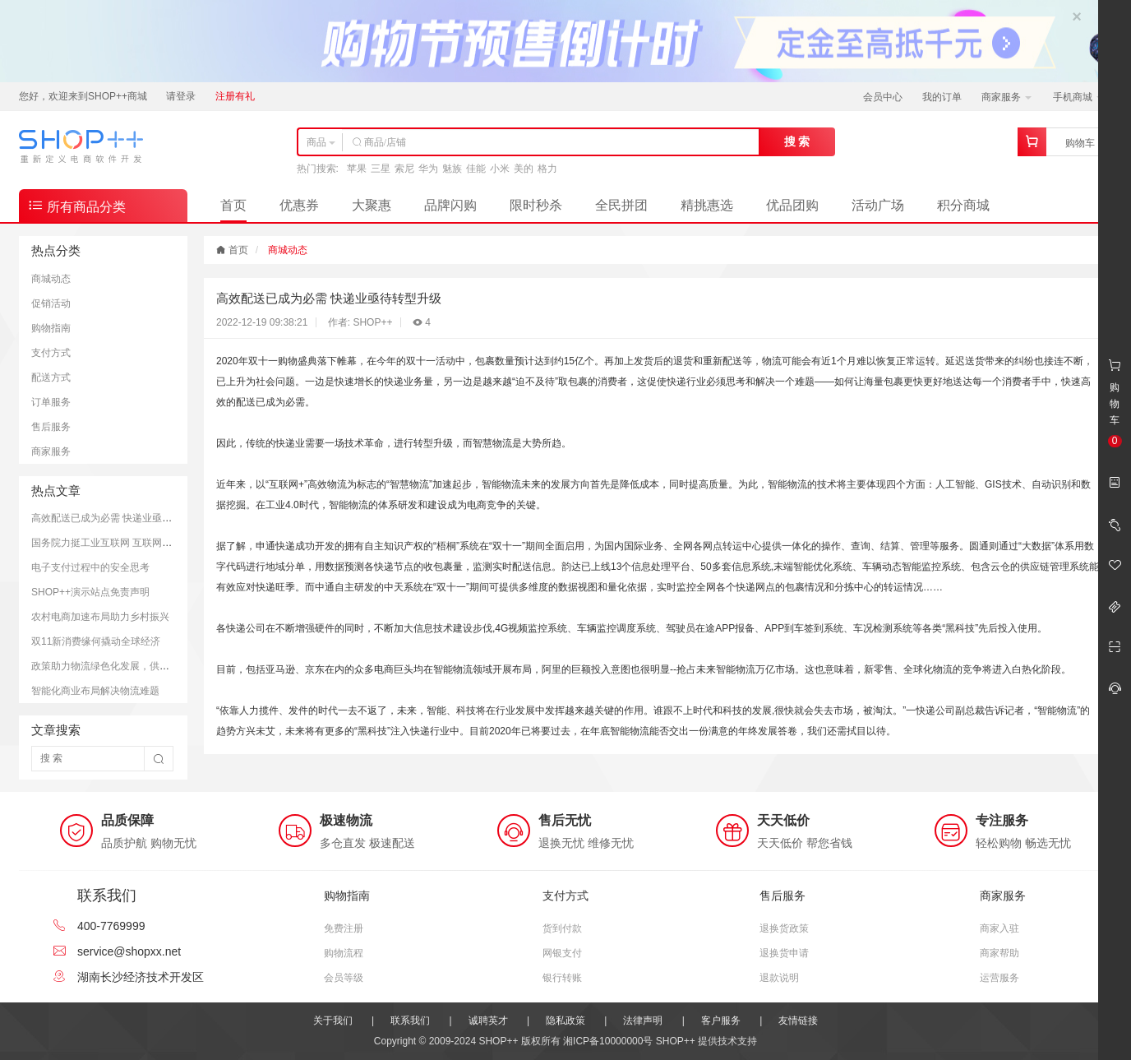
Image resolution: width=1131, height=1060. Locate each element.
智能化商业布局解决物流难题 (95, 691)
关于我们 (333, 1020)
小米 (500, 168)
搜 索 (797, 141)
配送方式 (51, 377)
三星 (380, 168)
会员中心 (882, 97)
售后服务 (51, 427)
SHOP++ (675, 1041)
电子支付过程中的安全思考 (90, 567)
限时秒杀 (536, 205)
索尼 (404, 168)
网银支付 (562, 953)
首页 (233, 205)
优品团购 (792, 205)
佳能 (476, 168)
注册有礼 (235, 96)
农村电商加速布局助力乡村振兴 (100, 617)
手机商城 (1078, 97)
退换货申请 (784, 953)
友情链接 (798, 1020)
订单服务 (51, 402)
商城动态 (51, 279)
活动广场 (878, 205)
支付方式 (51, 353)
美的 (523, 168)
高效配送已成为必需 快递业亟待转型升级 (121, 518)
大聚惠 (371, 205)
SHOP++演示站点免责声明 (90, 592)
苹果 (357, 168)
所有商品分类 (76, 205)
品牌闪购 (450, 205)
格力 (547, 168)
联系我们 (410, 1020)
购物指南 (51, 328)
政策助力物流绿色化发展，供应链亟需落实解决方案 (144, 666)
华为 (428, 168)
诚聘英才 (488, 1020)
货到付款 (562, 928)
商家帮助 (999, 953)
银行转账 (562, 978)
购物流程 (343, 953)
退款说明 (779, 978)
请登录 (181, 96)
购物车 (1080, 143)
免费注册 (343, 928)
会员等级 (343, 978)
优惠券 (299, 205)
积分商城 (963, 205)
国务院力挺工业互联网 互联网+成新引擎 (119, 543)
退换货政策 (784, 928)
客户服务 (721, 1020)
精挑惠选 (707, 205)
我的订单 (942, 97)
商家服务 (1006, 97)
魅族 (452, 168)
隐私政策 (565, 1020)
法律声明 (642, 1020)
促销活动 (51, 303)
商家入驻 (999, 928)
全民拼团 (621, 205)
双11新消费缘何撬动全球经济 (95, 641)
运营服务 (999, 978)
